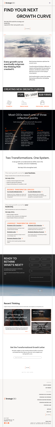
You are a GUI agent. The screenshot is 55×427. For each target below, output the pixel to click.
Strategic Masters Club (14, 238)
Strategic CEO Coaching (14, 225)
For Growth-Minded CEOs (14, 191)
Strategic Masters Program (36, 232)
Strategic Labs (11, 232)
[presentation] (40, 285)
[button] (49, 3)
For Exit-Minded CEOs (34, 191)
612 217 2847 (6, 418)
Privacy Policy (48, 421)
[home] (9, 3)
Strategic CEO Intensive (35, 225)
